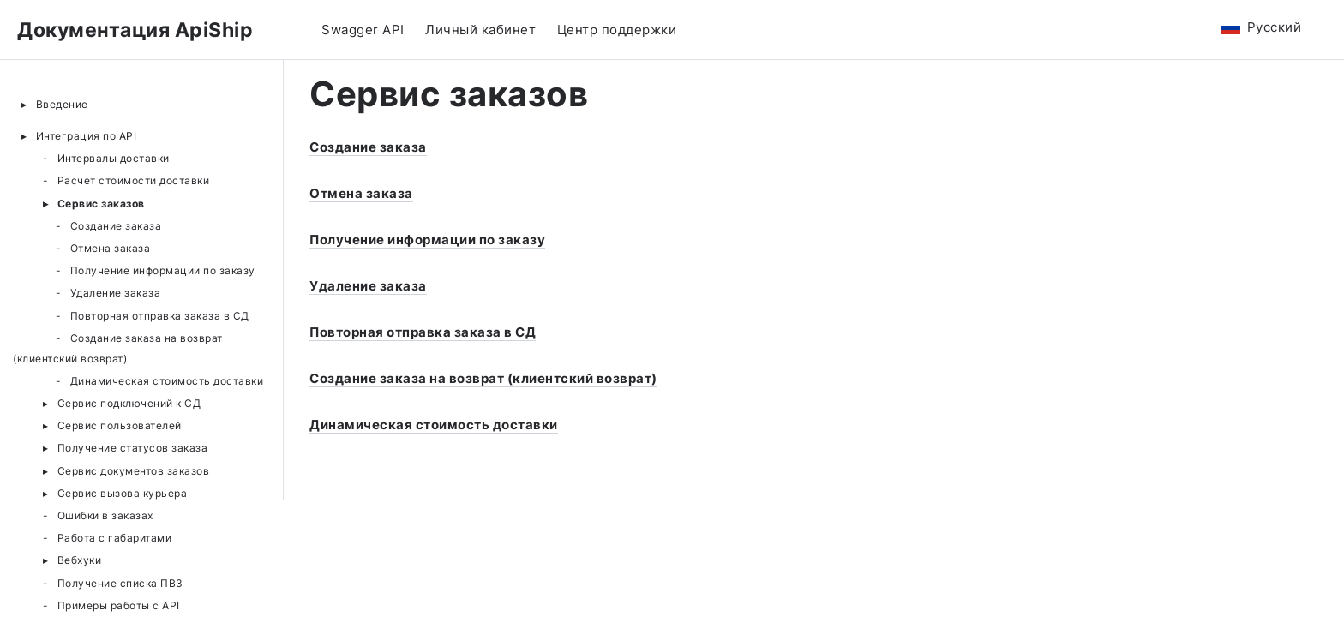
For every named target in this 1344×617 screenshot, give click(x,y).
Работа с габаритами (114, 537)
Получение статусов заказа (132, 447)
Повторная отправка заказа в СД (159, 315)
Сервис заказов (101, 203)
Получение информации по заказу (162, 270)
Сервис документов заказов (133, 470)
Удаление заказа (115, 292)
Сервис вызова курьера (122, 493)
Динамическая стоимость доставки (167, 380)
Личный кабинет (480, 29)
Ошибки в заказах (105, 515)
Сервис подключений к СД (129, 403)
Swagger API (363, 29)
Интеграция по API (86, 135)
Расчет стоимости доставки (133, 180)
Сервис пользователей (119, 425)
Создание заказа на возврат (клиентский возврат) (118, 348)
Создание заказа (116, 225)
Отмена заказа (110, 248)
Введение (62, 104)
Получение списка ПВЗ (120, 583)
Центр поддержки (617, 29)
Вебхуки (79, 560)
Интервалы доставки (113, 158)
